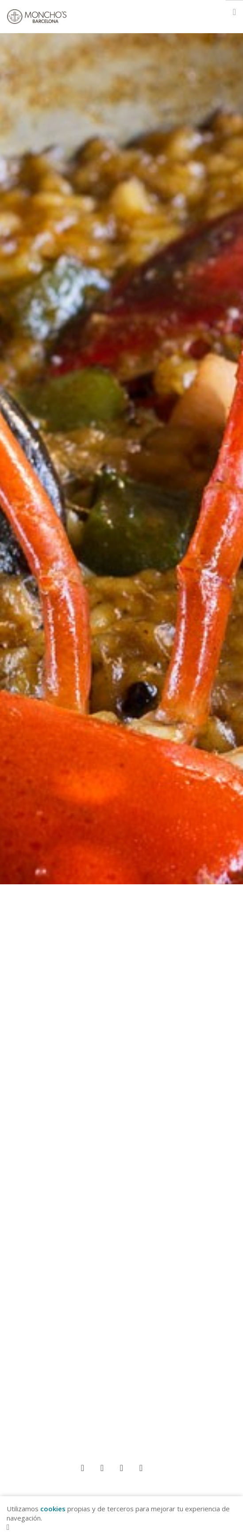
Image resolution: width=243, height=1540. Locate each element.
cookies (53, 1508)
